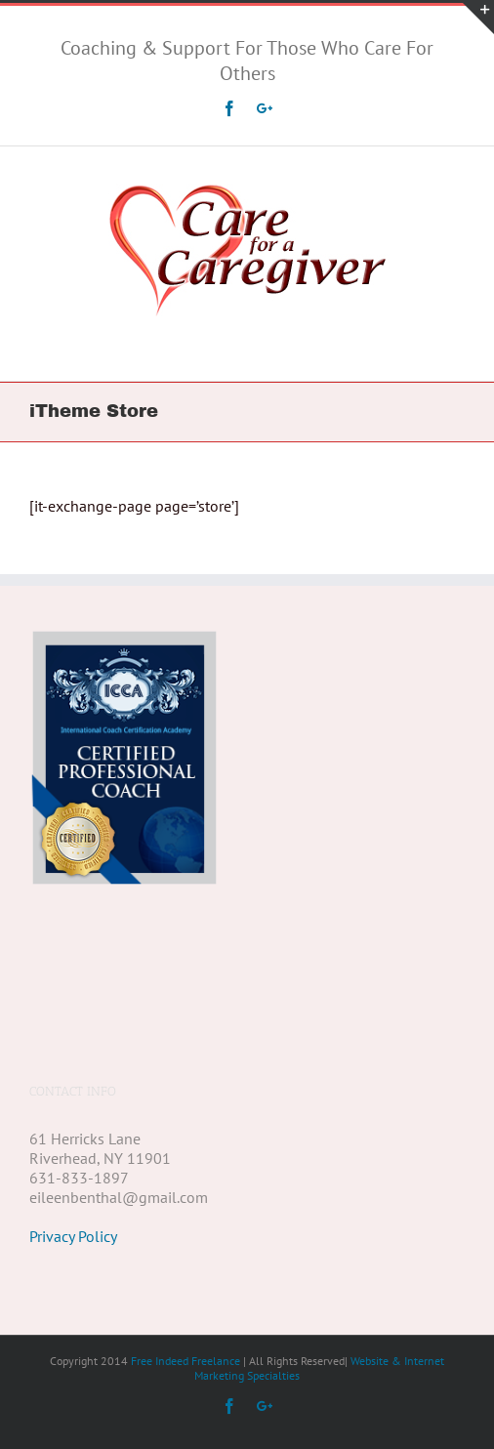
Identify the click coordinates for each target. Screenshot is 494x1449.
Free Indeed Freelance (185, 1283)
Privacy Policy (73, 1159)
